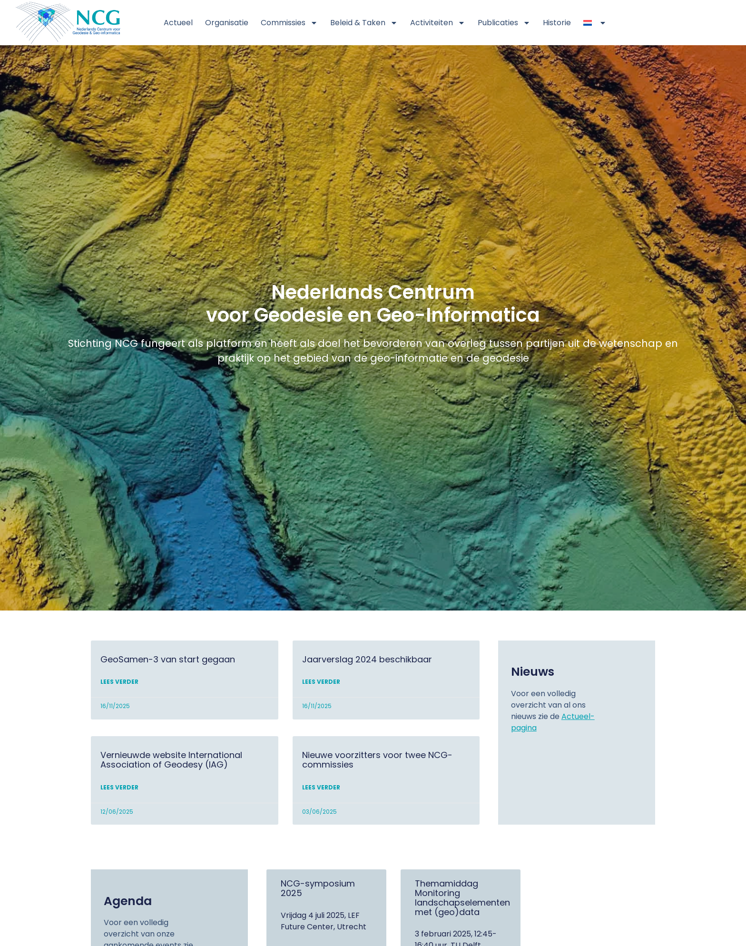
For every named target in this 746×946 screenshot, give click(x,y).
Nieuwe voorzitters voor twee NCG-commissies (377, 762)
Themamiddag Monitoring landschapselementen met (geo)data (462, 900)
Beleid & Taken (364, 23)
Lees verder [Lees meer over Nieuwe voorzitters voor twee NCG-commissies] (321, 790)
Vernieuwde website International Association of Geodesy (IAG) (171, 762)
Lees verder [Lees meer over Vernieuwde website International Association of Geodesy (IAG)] (119, 790)
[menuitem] (595, 23)
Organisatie (226, 22)
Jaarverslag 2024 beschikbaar (367, 662)
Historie (557, 22)
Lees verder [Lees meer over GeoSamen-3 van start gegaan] (119, 684)
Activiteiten (437, 23)
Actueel (178, 22)
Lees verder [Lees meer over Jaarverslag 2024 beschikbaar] (321, 684)
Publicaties (504, 23)
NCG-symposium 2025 (318, 890)
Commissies (289, 23)
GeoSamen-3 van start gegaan (167, 662)
